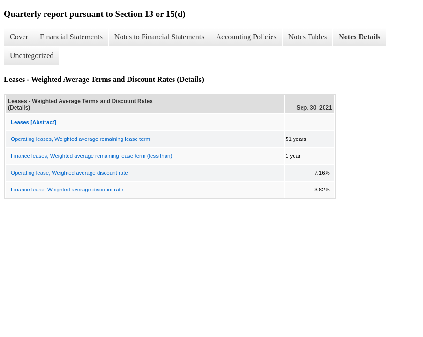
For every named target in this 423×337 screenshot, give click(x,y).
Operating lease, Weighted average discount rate (69, 173)
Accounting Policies (246, 37)
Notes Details (359, 37)
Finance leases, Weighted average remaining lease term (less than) (91, 156)
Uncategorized (31, 55)
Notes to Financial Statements (159, 37)
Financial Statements (71, 37)
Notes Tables (307, 37)
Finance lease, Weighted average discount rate (67, 189)
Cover (19, 37)
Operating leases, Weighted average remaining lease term (80, 139)
